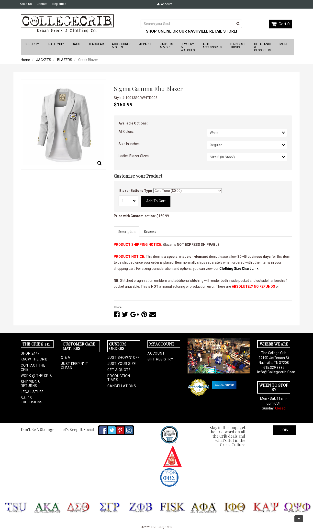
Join (284, 430)
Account (164, 4)
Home (25, 60)
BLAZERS (64, 60)
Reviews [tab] (150, 231)
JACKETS (43, 60)
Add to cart (156, 201)
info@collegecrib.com (273, 372)
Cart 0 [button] (280, 23)
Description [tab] (126, 231)
